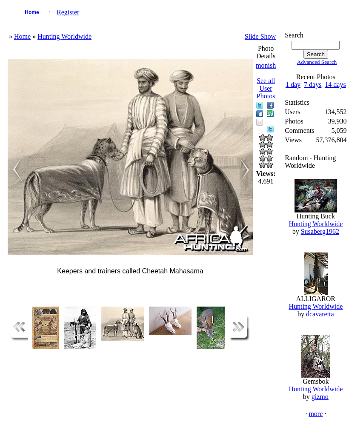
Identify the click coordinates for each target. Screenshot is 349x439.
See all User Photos (266, 88)
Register (68, 12)
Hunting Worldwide (64, 36)
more (316, 413)
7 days (312, 84)
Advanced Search (317, 62)
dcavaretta (320, 314)
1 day (293, 84)
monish (266, 65)
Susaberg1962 (320, 231)
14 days (335, 84)
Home (32, 12)
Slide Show (260, 36)
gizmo (320, 396)
